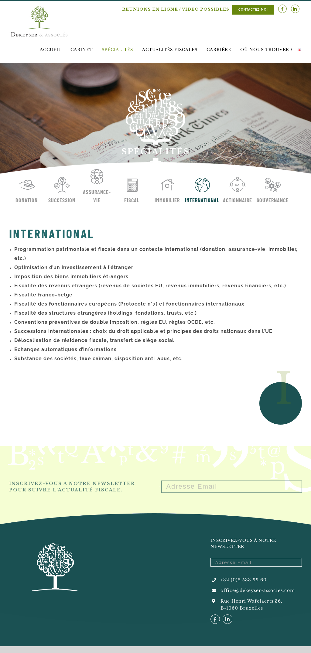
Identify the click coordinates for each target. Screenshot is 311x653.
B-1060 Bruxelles (241, 608)
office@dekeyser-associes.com (257, 590)
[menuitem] (50, 50)
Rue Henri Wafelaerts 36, (251, 601)
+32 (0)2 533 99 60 (243, 580)
